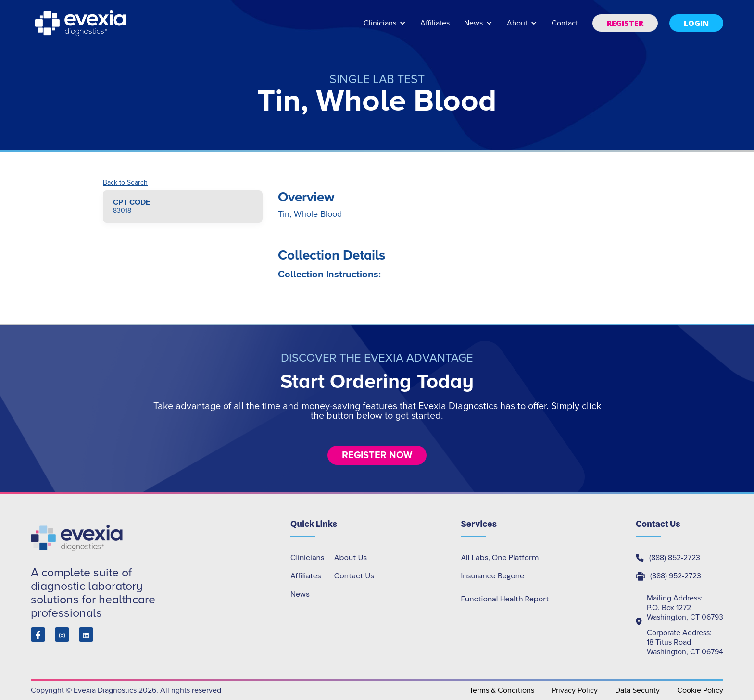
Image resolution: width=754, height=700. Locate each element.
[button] (385, 27)
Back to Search (125, 183)
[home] (81, 23)
